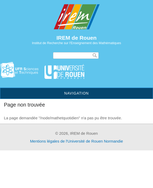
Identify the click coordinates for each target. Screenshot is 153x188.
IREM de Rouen (76, 38)
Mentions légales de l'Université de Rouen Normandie (76, 141)
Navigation (76, 93)
